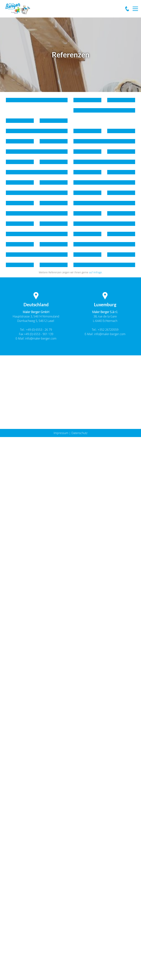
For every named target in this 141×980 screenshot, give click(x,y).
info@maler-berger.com (40, 338)
